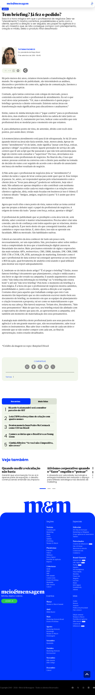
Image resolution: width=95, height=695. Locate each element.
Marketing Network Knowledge (53, 630)
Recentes (15, 401)
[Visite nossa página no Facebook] (72, 687)
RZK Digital (77, 585)
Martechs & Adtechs (80, 548)
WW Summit (51, 576)
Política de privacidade (80, 608)
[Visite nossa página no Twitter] (78, 687)
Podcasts (49, 550)
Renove (75, 603)
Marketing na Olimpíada (81, 532)
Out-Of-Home (77, 546)
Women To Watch (52, 543)
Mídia (48, 534)
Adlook (75, 589)
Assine (75, 601)
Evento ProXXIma (52, 580)
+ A (9, 70)
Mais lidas (43, 401)
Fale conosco (77, 610)
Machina (76, 574)
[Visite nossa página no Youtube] (94, 687)
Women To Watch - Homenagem (53, 635)
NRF (48, 573)
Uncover (76, 581)
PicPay (75, 565)
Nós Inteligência (78, 569)
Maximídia (50, 582)
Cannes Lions (51, 578)
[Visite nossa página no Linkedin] (88, 687)
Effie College (51, 663)
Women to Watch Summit (55, 604)
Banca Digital (51, 557)
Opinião (49, 539)
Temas (9, 377)
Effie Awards (51, 585)
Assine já (9, 601)
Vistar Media (77, 572)
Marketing (50, 532)
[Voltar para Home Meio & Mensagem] (20, 3)
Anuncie (75, 605)
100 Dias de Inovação (80, 530)
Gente (49, 536)
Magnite (76, 578)
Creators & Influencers (80, 544)
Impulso (75, 567)
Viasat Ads (76, 576)
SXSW (48, 569)
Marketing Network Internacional (53, 652)
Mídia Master (51, 612)
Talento (75, 536)
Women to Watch (78, 617)
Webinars (50, 555)
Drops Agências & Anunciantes (83, 534)
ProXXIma (50, 541)
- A (5, 70)
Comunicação (51, 530)
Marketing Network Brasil (55, 619)
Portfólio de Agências (54, 559)
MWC (48, 571)
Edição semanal (78, 615)
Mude (75, 583)
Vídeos (49, 553)
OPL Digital (77, 562)
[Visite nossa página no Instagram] (83, 687)
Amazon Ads (77, 560)
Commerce (76, 553)
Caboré (49, 587)
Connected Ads (78, 551)
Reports (49, 562)
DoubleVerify (77, 587)
